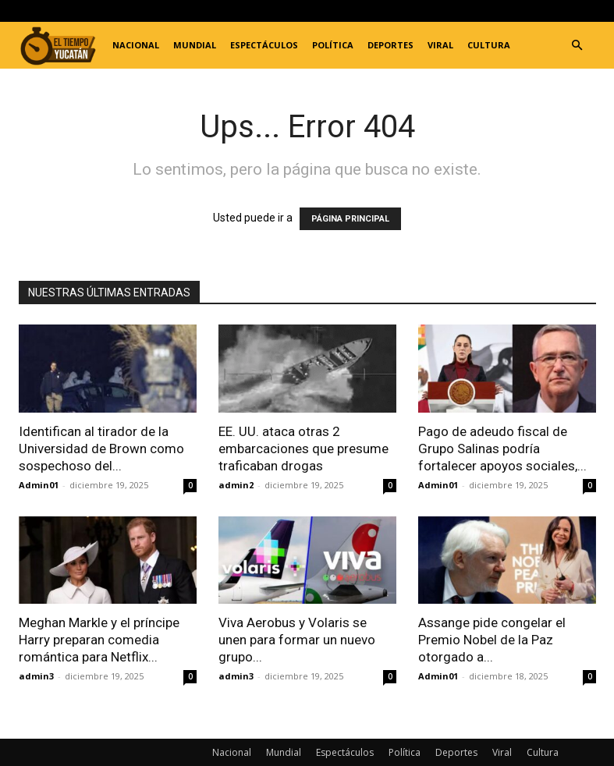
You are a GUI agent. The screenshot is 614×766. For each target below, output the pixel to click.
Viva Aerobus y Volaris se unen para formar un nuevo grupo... (296, 640)
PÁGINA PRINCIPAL (350, 219)
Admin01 (39, 485)
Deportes (390, 45)
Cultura (488, 45)
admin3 (36, 676)
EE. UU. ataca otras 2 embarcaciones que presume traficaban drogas (303, 448)
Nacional (135, 45)
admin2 (236, 485)
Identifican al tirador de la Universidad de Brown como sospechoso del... (101, 448)
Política (332, 45)
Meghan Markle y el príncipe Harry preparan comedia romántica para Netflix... (99, 640)
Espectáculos (264, 45)
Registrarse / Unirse (200, 10)
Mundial (194, 45)
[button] (577, 45)
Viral (440, 45)
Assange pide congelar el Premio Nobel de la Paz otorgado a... (492, 640)
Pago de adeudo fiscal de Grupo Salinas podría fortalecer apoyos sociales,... (502, 448)
